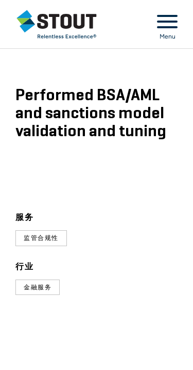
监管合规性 (41, 238)
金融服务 (37, 287)
